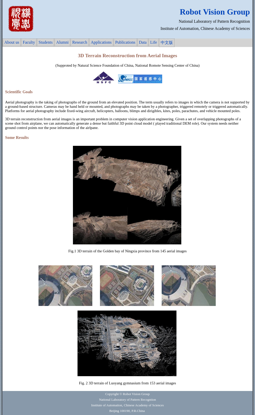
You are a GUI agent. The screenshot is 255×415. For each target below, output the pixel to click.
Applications (101, 42)
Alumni (62, 42)
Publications (125, 42)
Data (143, 42)
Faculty (29, 42)
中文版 (167, 42)
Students (46, 42)
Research (79, 42)
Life (153, 42)
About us (11, 42)
